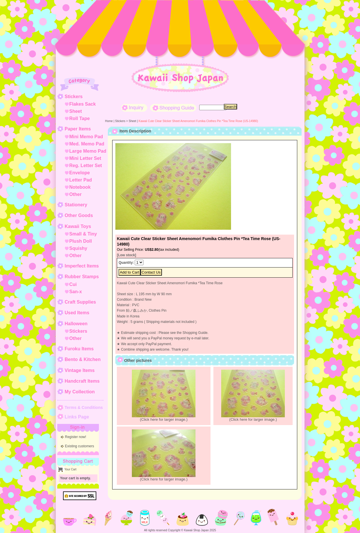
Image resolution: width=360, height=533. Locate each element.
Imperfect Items (82, 265)
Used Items (77, 312)
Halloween (76, 323)
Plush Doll (80, 241)
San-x (75, 291)
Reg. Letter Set (85, 165)
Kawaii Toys (78, 226)
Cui (73, 284)
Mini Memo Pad (86, 136)
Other (75, 194)
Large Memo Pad (87, 151)
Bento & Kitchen (83, 359)
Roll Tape (79, 118)
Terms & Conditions (84, 407)
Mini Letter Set (85, 158)
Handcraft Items (82, 381)
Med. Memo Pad (86, 143)
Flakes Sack (82, 104)
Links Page (77, 416)
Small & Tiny (83, 233)
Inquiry (134, 108)
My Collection (80, 391)
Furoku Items (79, 348)
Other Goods (79, 215)
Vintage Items (80, 370)
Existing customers (79, 446)
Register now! (75, 437)
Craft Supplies (80, 302)
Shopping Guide (173, 108)
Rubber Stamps (82, 276)
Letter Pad (80, 179)
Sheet (75, 111)
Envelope (79, 172)
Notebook (80, 187)
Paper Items (78, 128)
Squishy (78, 248)
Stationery (76, 204)
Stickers (74, 96)
